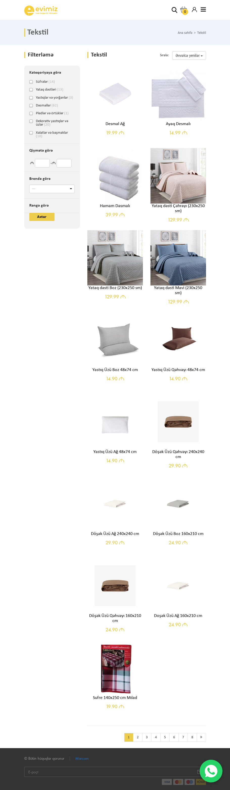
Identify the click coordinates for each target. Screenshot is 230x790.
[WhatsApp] (211, 771)
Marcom (82, 758)
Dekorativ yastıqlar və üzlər (52, 121)
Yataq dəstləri (49, 90)
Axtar (41, 217)
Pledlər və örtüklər (52, 113)
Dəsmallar (47, 105)
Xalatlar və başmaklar (52, 133)
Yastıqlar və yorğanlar (54, 98)
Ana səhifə (185, 33)
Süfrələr (45, 82)
